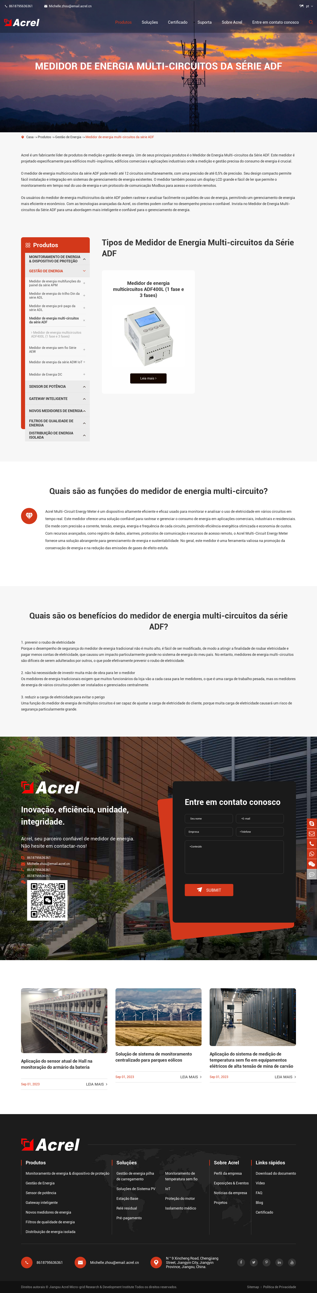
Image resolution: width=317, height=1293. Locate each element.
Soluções (150, 22)
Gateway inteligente (48, 398)
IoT (167, 1188)
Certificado (177, 22)
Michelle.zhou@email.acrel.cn (68, 6)
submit (209, 890)
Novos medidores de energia (55, 411)
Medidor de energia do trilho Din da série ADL (54, 295)
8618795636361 (18, 6)
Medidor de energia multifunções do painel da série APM (55, 283)
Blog (259, 1202)
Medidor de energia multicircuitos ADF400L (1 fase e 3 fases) (56, 334)
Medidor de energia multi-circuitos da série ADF (120, 137)
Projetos (220, 1202)
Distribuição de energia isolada (51, 435)
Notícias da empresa (230, 1192)
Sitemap (253, 1287)
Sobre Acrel (232, 22)
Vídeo (260, 1183)
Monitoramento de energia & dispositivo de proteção (54, 259)
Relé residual (126, 1208)
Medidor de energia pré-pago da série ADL (52, 308)
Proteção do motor (180, 1198)
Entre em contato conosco (275, 22)
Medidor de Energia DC (45, 374)
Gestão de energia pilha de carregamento (135, 1176)
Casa (30, 137)
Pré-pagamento (129, 1218)
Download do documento (276, 1173)
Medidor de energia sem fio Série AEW (52, 350)
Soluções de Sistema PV (135, 1188)
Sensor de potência (47, 386)
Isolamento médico (180, 1208)
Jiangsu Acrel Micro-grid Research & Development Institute (91, 1287)
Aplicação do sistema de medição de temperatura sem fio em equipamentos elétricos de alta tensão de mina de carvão (251, 1060)
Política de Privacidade (279, 1287)
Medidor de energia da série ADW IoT (55, 362)
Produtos (123, 22)
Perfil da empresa (228, 1173)
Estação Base (127, 1198)
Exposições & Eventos (231, 1183)
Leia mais (148, 378)
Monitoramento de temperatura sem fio (181, 1176)
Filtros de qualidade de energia (51, 423)
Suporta (205, 22)
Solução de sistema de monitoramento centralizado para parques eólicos (153, 1057)
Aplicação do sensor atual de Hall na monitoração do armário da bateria (56, 1064)
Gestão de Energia (68, 137)
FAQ (259, 1192)
